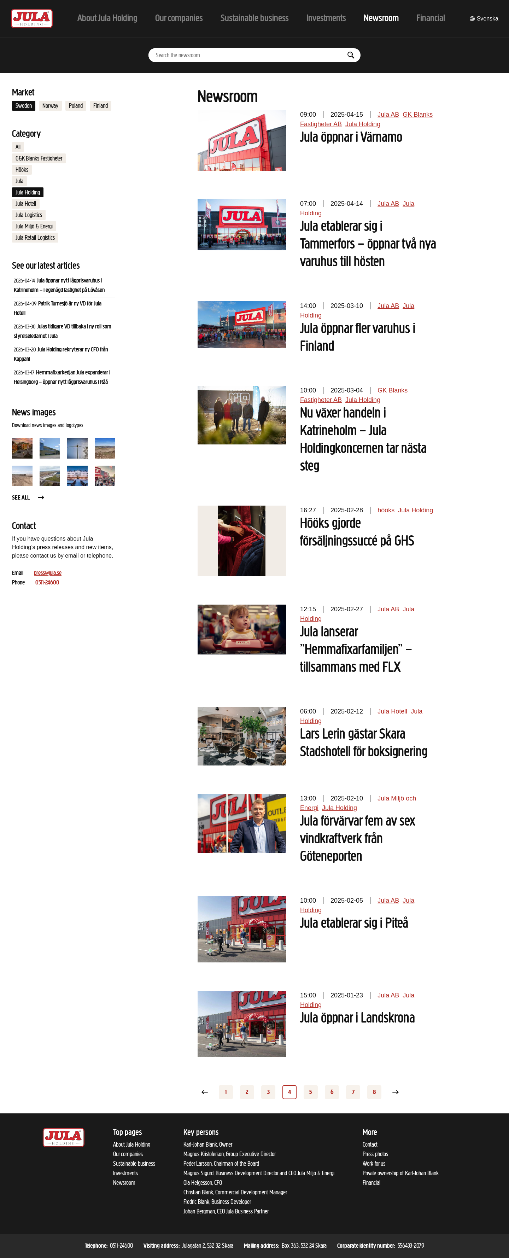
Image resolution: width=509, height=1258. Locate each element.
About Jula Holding (131, 1144)
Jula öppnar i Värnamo (351, 138)
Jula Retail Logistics (35, 237)
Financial (371, 1183)
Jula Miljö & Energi (34, 226)
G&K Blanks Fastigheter (39, 158)
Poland (76, 106)
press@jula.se (48, 573)
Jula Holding (28, 192)
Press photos (375, 1154)
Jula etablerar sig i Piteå (354, 924)
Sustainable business (134, 1163)
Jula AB (388, 114)
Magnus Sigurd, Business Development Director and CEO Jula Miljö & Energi (258, 1173)
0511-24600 (47, 583)
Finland (100, 106)
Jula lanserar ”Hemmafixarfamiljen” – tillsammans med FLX (356, 650)
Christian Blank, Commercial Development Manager (235, 1192)
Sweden (24, 106)
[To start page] (32, 18)
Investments (125, 1173)
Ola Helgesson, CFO (202, 1183)
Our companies (128, 1154)
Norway (50, 106)
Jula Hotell (26, 203)
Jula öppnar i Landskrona (357, 1019)
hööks (386, 510)
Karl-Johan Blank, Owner (207, 1144)
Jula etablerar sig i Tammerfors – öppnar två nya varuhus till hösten (368, 244)
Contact (370, 1144)
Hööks (22, 170)
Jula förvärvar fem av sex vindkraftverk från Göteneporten (357, 839)
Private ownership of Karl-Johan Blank (401, 1173)
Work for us (374, 1163)
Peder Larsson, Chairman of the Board (221, 1163)
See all (28, 498)
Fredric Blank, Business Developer (217, 1202)
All (18, 147)
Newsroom (124, 1183)
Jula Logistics (29, 215)
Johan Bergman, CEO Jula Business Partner (226, 1211)
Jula (19, 181)
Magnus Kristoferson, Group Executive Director (229, 1154)
